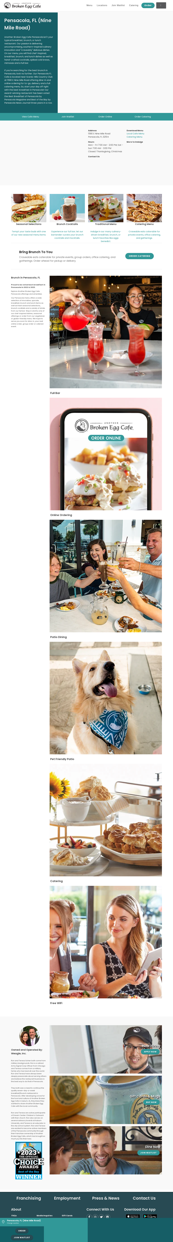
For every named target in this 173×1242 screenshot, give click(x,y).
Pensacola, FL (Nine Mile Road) (24, 1220)
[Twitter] (101, 1217)
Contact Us (144, 1198)
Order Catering (143, 116)
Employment (67, 1198)
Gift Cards (67, 1215)
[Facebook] (89, 1217)
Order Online (105, 116)
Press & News (105, 1198)
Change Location (13, 1223)
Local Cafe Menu (135, 133)
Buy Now (151, 1102)
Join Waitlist (67, 116)
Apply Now (150, 1051)
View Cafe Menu (30, 116)
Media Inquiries (44, 1215)
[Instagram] (95, 1217)
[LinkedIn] (107, 1217)
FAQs (14, 1215)
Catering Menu (134, 136)
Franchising (28, 1198)
